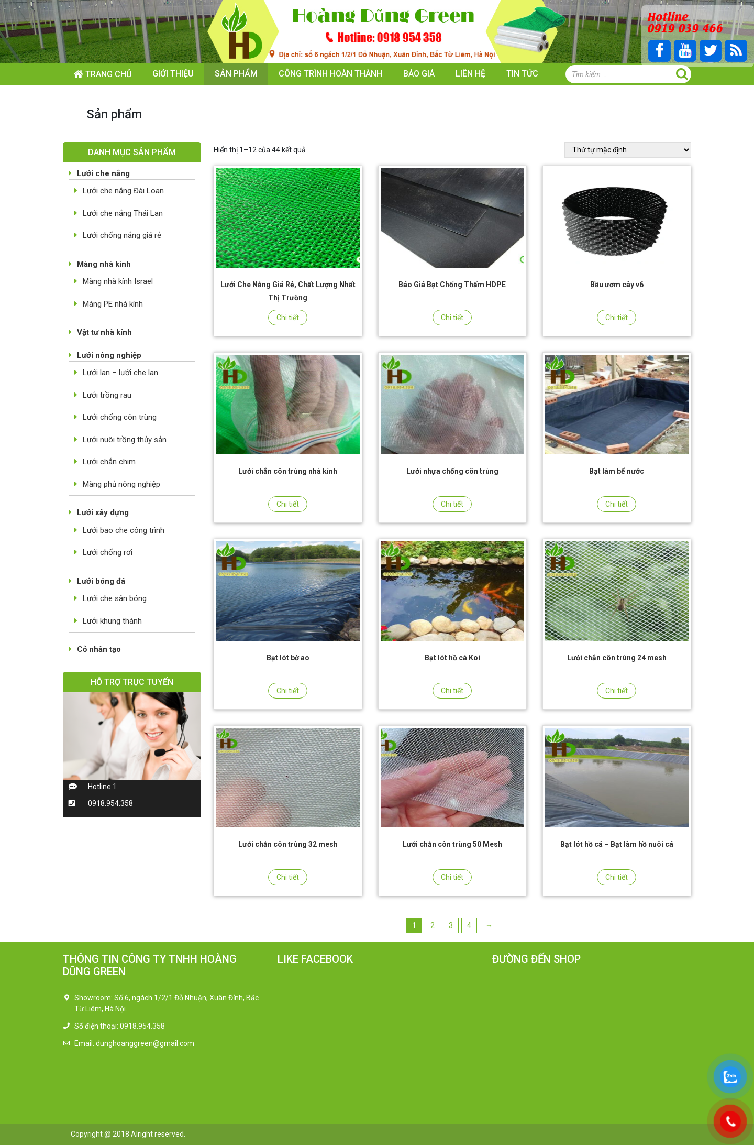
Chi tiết (287, 317)
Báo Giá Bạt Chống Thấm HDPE (452, 284)
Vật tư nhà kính (104, 332)
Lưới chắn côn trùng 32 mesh (288, 844)
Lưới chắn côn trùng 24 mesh (617, 657)
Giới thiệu (173, 74)
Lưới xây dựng (103, 512)
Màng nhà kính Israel (118, 281)
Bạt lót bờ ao (288, 657)
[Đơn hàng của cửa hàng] (627, 150)
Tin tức (522, 74)
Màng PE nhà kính (113, 304)
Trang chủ (108, 74)
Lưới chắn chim (109, 461)
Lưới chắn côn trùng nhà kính (287, 471)
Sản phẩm (236, 74)
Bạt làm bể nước (616, 471)
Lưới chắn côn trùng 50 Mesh (452, 844)
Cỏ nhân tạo (99, 649)
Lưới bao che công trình (123, 530)
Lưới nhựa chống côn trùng (452, 471)
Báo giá (419, 74)
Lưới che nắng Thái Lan (123, 213)
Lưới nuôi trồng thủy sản (125, 439)
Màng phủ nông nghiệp (121, 484)
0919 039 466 (684, 27)
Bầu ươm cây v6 (617, 284)
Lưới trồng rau (107, 395)
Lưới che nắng (103, 173)
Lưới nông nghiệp (109, 355)
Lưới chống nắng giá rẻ (122, 235)
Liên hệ (470, 74)
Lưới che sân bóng (115, 598)
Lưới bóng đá (101, 581)
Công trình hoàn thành (330, 74)
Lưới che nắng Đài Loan (123, 190)
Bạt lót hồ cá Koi (452, 657)
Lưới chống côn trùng (120, 417)
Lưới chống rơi (107, 552)
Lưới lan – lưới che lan (120, 372)
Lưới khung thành (112, 621)
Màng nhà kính (104, 264)
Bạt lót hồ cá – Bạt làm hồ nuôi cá (616, 844)
